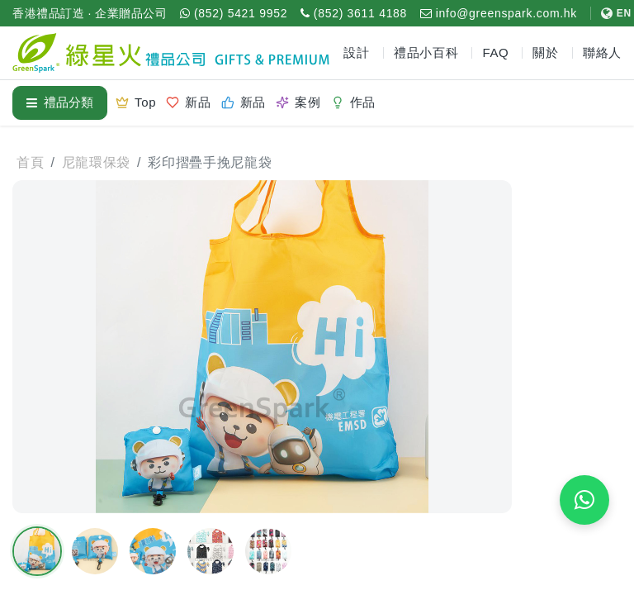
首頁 (30, 162)
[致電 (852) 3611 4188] (353, 13)
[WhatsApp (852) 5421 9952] (233, 13)
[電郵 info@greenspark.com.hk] (498, 13)
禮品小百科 (426, 52)
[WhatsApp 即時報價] (584, 500)
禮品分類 (59, 102)
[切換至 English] (611, 13)
